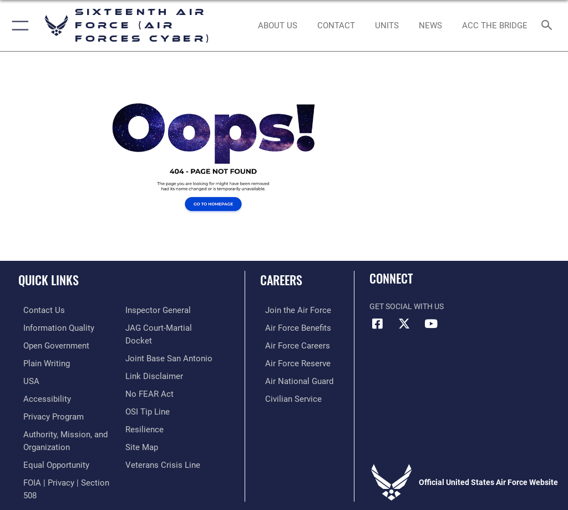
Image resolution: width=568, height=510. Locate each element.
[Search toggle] (549, 25)
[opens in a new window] (51, 327)
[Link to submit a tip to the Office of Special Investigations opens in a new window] (145, 412)
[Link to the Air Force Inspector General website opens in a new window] (155, 327)
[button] (18, 25)
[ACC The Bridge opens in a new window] (494, 25)
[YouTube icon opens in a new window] (431, 323)
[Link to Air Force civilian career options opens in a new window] (285, 395)
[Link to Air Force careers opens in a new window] (289, 344)
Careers (281, 280)
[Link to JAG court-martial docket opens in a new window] (169, 344)
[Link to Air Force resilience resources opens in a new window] (142, 429)
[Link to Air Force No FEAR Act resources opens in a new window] (147, 395)
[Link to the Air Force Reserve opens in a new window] (290, 361)
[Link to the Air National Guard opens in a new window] (292, 378)
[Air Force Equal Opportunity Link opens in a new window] (49, 458)
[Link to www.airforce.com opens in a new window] (290, 310)
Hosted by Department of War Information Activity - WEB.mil (284, 485)
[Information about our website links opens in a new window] (151, 378)
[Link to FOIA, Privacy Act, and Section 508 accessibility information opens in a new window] (172, 310)
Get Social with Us (406, 306)
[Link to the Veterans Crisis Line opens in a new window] (159, 463)
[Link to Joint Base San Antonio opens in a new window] (165, 361)
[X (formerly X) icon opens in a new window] (404, 323)
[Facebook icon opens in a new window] (377, 323)
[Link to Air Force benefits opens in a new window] (290, 327)
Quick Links (48, 280)
